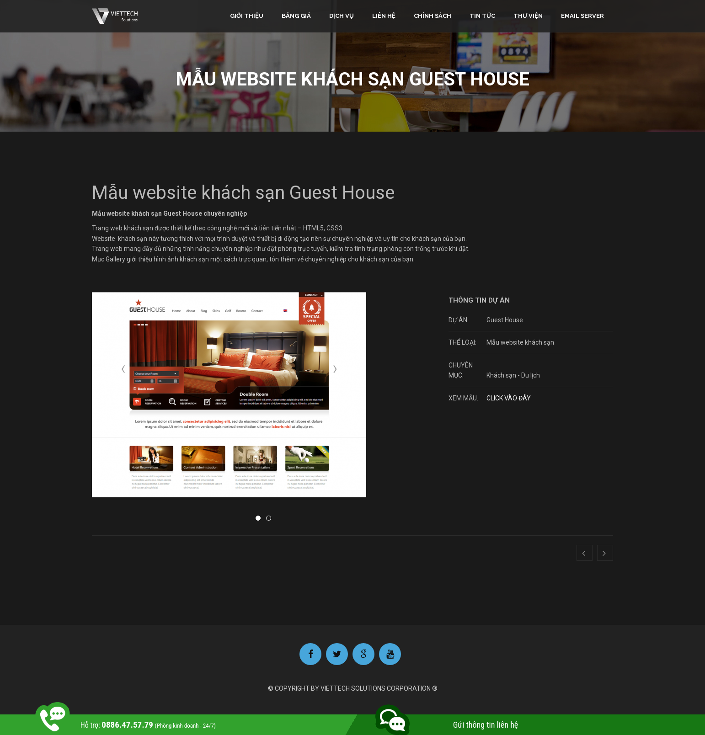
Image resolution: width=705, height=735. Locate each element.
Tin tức (482, 15)
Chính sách (432, 15)
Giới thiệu (246, 15)
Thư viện (528, 15)
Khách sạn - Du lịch (513, 375)
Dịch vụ (341, 15)
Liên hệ (383, 15)
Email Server (582, 15)
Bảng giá (296, 15)
